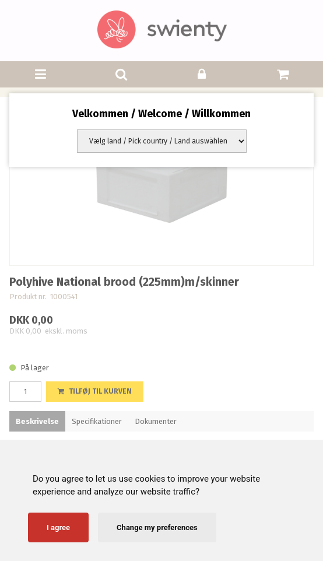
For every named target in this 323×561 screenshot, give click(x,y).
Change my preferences (157, 527)
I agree (58, 527)
